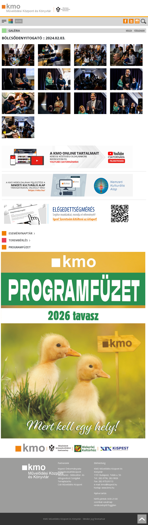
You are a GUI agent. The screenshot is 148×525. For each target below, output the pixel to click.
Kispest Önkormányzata (69, 468)
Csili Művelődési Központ (70, 484)
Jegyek (19, 21)
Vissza (129, 30)
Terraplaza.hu (64, 481)
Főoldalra (139, 30)
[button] (10, 22)
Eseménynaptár (22, 233)
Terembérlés (19, 240)
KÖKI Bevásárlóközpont (69, 471)
